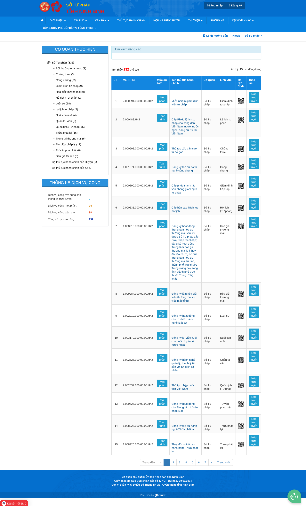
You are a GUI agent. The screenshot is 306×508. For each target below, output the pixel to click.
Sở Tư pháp (253, 35)
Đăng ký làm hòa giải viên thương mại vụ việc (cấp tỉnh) (184, 297)
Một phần (162, 99)
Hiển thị (233, 69)
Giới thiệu (58, 20)
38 (90, 212)
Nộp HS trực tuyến (166, 20)
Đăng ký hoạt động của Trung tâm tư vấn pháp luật (185, 407)
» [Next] (212, 462)
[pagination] (243, 69)
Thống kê (217, 20)
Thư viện (195, 20)
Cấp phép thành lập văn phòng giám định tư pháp (184, 189)
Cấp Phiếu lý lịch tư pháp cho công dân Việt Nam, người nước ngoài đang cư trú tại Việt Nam (185, 126)
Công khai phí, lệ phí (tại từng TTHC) (69, 28)
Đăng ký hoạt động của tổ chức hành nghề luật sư (183, 319)
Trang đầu (148, 462)
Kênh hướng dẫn (215, 35)
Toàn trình (162, 117)
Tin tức (80, 20)
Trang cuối (223, 462)
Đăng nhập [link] (215, 5)
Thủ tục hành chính (131, 20)
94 (90, 205)
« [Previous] (160, 462)
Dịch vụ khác (243, 20)
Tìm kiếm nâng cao (128, 49)
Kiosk (236, 35)
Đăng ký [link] (235, 5)
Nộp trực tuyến (254, 97)
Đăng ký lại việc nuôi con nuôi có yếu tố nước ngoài (184, 341)
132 (91, 219)
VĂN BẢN (102, 20)
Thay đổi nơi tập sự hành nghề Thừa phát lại (185, 448)
